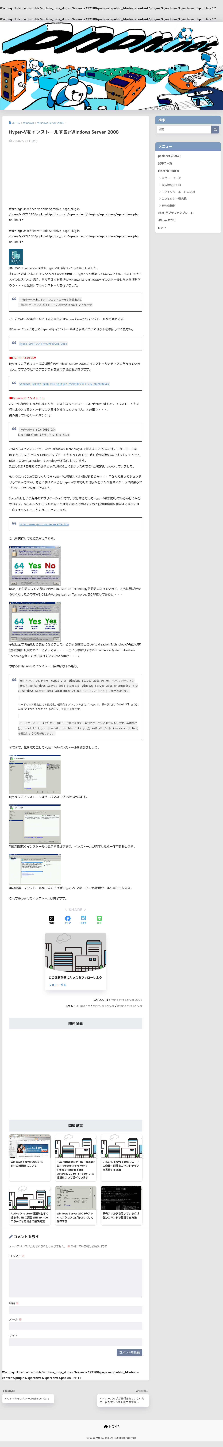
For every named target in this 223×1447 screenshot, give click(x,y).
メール (15, 1324)
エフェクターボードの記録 (178, 192)
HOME (111, 1432)
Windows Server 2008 (126, 1000)
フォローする (57, 985)
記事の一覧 (165, 164)
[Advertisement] (75, 173)
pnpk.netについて (170, 156)
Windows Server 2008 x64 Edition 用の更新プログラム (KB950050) (66, 384)
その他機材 (168, 206)
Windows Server (130, 1006)
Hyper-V (84, 1006)
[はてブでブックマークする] (83, 920)
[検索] (215, 129)
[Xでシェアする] (52, 920)
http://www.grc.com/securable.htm (45, 524)
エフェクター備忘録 (174, 199)
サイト (13, 1340)
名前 (14, 1308)
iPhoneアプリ (167, 221)
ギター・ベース (171, 179)
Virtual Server (104, 1006)
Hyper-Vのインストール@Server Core (44, 344)
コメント (17, 1261)
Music (162, 229)
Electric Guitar (169, 171)
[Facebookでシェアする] (68, 920)
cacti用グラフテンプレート (176, 214)
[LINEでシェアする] (99, 920)
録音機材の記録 (171, 186)
